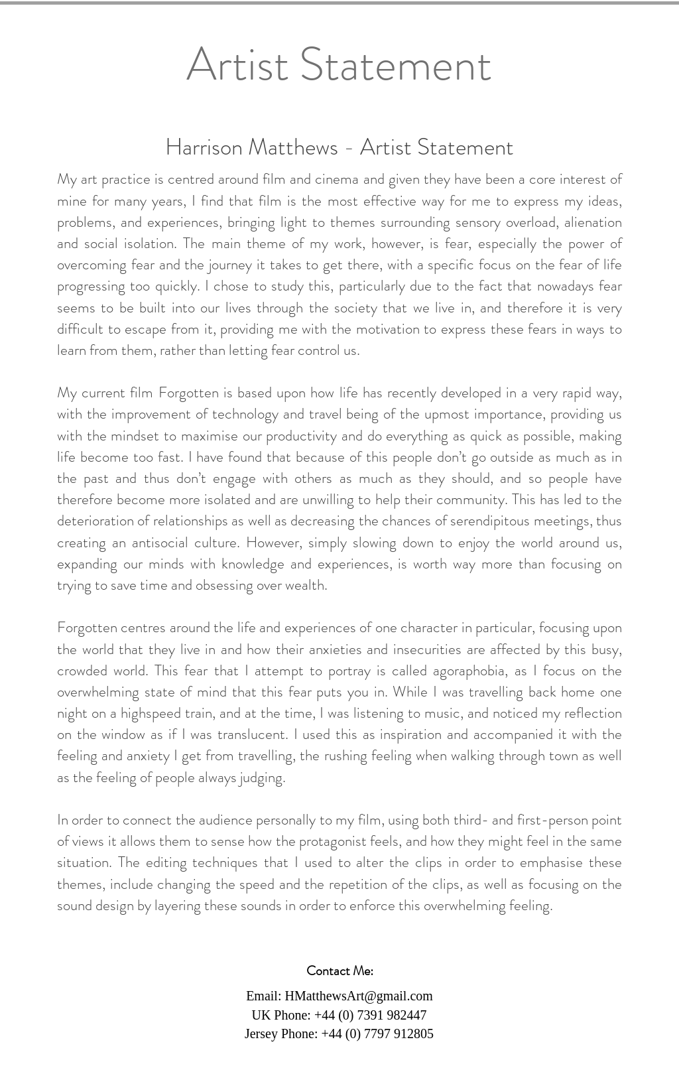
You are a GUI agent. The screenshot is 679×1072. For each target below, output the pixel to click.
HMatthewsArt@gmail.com (358, 995)
